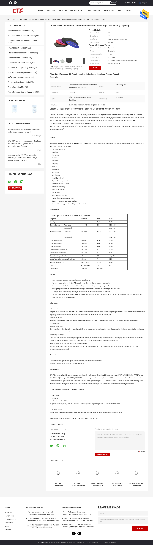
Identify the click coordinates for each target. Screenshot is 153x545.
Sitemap (8, 530)
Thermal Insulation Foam (18, 31)
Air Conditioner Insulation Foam (32, 19)
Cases (128, 11)
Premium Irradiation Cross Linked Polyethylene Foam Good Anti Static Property (41, 513)
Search (113, 3)
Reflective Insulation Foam (19, 77)
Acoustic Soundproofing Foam (20, 67)
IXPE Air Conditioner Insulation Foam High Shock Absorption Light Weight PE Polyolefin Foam (58, 484)
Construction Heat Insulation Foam (22, 40)
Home (40, 11)
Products (51, 11)
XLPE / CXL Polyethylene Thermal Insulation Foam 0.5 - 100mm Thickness (78, 519)
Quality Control (93, 11)
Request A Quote (130, 3)
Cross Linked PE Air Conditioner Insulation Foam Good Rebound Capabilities (97, 484)
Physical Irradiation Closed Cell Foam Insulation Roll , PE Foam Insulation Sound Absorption (43, 519)
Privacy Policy (42, 542)
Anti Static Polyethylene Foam (20, 72)
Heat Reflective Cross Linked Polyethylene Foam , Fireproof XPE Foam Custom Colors (117, 484)
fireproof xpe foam (78, 418)
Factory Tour (76, 11)
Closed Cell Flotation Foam (19, 62)
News (120, 11)
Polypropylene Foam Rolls (19, 82)
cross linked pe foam (91, 418)
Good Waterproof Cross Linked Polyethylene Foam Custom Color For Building (77, 513)
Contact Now (94, 68)
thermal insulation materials (62, 418)
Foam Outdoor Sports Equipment (22, 92)
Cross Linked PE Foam (17, 58)
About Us (63, 11)
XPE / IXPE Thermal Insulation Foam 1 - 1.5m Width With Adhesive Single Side (78, 484)
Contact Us (109, 11)
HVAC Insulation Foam (17, 48)
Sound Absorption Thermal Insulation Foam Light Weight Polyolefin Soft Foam (78, 525)
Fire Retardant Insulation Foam (21, 53)
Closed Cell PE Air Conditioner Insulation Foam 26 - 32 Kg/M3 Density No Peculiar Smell (136, 484)
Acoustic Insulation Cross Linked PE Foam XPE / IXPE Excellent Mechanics (43, 526)
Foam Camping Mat (16, 87)
